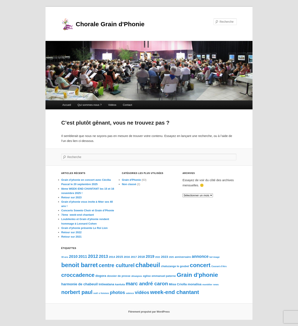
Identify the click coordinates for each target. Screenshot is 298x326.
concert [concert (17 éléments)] (200, 265)
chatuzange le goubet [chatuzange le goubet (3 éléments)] (175, 266)
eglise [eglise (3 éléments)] (147, 275)
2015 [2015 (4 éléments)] (119, 256)
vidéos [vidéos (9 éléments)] (142, 292)
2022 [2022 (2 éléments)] (157, 257)
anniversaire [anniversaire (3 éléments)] (183, 256)
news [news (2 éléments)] (216, 284)
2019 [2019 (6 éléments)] (150, 256)
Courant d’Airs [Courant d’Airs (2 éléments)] (219, 266)
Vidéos (112, 104)
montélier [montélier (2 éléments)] (207, 284)
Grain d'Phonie (131, 179)
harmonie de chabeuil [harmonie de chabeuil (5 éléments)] (79, 284)
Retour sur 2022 (71, 232)
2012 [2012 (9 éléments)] (93, 256)
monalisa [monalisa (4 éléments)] (195, 284)
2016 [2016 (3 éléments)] (127, 256)
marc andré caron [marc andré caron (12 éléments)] (147, 283)
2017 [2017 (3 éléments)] (134, 256)
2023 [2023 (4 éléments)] (164, 256)
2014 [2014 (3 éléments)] (112, 256)
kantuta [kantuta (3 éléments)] (120, 284)
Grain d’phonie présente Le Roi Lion (84, 228)
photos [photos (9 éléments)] (117, 292)
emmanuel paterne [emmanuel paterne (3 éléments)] (163, 275)
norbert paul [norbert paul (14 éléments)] (77, 292)
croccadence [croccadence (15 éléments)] (78, 275)
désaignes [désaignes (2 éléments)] (136, 276)
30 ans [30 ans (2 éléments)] (64, 257)
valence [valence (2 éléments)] (130, 293)
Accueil (66, 104)
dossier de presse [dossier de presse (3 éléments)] (118, 275)
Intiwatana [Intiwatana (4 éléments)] (106, 284)
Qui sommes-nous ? (90, 104)
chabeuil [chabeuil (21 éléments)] (147, 265)
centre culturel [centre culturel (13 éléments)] (117, 265)
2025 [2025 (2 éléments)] (171, 257)
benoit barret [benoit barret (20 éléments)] (79, 265)
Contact (127, 104)
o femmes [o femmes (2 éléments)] (104, 293)
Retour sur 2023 (71, 197)
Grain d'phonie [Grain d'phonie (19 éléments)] (197, 274)
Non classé (129, 184)
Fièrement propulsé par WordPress (149, 311)
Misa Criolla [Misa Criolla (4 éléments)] (178, 284)
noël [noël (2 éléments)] (95, 293)
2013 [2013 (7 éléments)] (103, 256)
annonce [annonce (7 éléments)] (200, 256)
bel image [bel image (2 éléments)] (214, 257)
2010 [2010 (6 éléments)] (73, 256)
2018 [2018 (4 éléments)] (141, 256)
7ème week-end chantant (77, 214)
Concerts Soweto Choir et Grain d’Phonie (87, 210)
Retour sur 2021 (71, 236)
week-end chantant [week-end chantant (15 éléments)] (174, 292)
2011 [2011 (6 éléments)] (82, 256)
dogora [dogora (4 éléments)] (100, 275)
